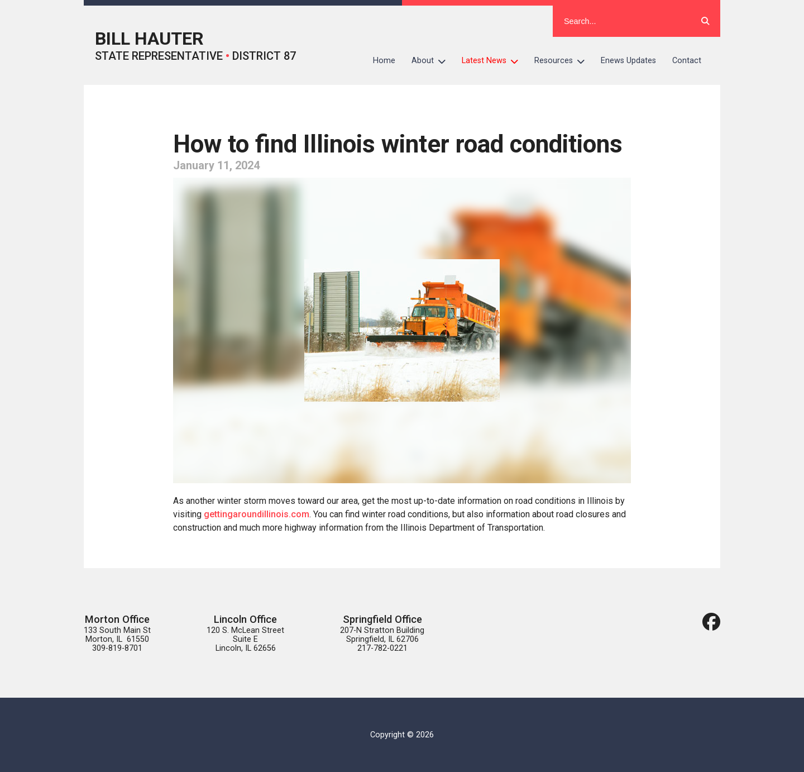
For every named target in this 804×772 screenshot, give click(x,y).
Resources (563, 61)
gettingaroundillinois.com (256, 514)
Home (384, 60)
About (432, 61)
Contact (686, 60)
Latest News (494, 61)
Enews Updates (628, 60)
